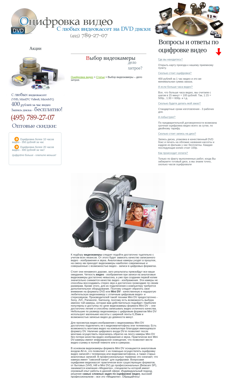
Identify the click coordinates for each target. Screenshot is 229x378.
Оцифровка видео (82, 77)
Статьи (100, 77)
